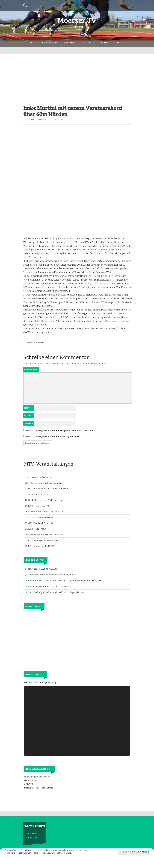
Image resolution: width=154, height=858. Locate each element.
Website (28, 423)
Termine (105, 42)
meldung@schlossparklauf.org (38, 788)
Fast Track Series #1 (43, 523)
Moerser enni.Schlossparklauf (48, 483)
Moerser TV (77, 20)
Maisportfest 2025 (42, 477)
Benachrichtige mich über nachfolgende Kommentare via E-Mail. (62, 430)
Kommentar (31, 369)
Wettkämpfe (89, 42)
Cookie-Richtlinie (64, 853)
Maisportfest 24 (41, 494)
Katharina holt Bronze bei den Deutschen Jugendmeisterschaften (59, 580)
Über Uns (119, 42)
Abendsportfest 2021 (43, 546)
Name (28, 408)
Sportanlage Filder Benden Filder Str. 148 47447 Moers (37, 780)
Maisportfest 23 (41, 506)
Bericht (41, 343)
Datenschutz (31, 837)
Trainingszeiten (49, 42)
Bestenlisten (70, 42)
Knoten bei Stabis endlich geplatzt (44, 586)
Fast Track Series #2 (43, 517)
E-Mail (28, 416)
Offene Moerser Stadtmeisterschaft (50, 488)
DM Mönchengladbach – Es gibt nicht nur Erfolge (51, 592)
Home (33, 42)
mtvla (61, 119)
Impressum (30, 833)
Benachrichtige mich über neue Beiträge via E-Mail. (54, 436)
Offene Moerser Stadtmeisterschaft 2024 (48, 575)
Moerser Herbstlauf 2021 (45, 540)
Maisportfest (40, 529)
